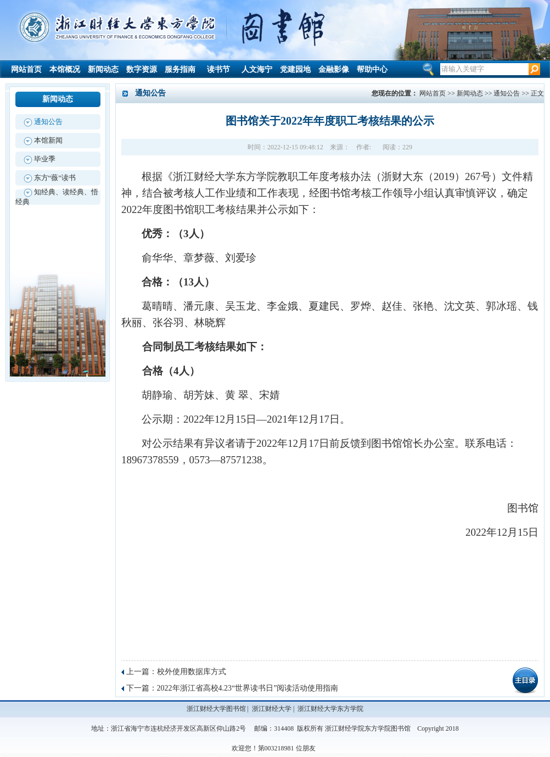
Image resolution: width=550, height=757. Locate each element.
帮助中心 (372, 69)
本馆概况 (64, 69)
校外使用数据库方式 (191, 672)
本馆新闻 (48, 140)
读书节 (218, 69)
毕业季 (44, 159)
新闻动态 (103, 69)
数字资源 (141, 69)
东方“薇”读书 (55, 177)
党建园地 (295, 69)
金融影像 (333, 69)
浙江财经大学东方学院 (330, 709)
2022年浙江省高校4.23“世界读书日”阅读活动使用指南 (248, 688)
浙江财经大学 (271, 709)
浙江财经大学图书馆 (216, 709)
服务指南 (180, 69)
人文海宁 (257, 69)
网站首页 (26, 69)
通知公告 (48, 121)
